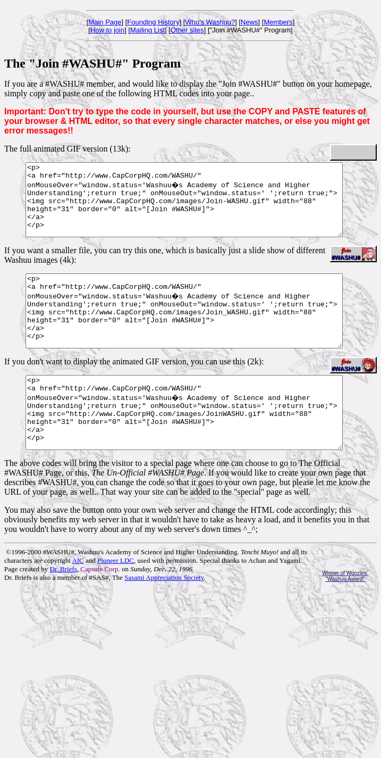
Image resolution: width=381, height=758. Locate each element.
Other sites (187, 30)
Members (278, 22)
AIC (77, 603)
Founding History (153, 22)
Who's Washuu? (210, 22)
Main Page (104, 22)
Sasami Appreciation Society (164, 620)
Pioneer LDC (115, 603)
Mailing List (147, 30)
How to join (107, 30)
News (249, 22)
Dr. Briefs (63, 612)
